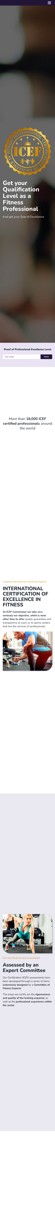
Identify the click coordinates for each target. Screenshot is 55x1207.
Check (46, 357)
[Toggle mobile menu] (49, 3)
